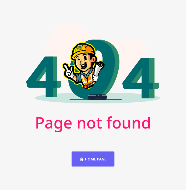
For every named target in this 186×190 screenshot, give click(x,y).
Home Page (93, 159)
